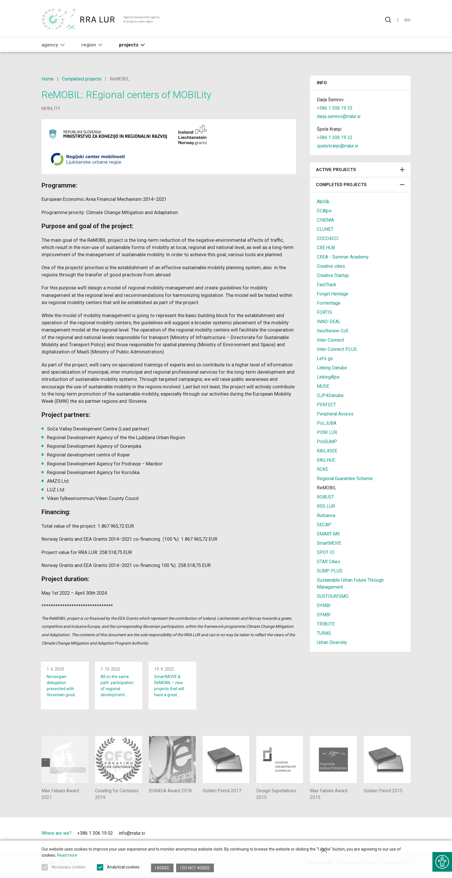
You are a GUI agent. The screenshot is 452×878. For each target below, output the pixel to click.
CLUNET (325, 229)
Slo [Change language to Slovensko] (407, 20)
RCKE (322, 469)
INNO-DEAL (329, 321)
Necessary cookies (68, 868)
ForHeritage (329, 303)
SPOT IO (325, 552)
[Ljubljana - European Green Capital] (390, 838)
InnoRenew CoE (333, 331)
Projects (133, 48)
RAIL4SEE (327, 451)
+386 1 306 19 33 (335, 108)
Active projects (360, 170)
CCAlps (324, 211)
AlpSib (323, 201)
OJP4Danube (330, 395)
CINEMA (325, 220)
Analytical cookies (123, 868)
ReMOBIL (326, 488)
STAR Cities (329, 561)
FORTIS (324, 312)
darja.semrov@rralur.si (339, 116)
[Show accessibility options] (442, 861)
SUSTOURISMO (333, 596)
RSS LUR (326, 506)
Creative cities (331, 266)
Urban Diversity (332, 642)
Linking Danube (332, 367)
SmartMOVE (329, 543)
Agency (54, 48)
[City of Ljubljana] (351, 838)
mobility (51, 108)
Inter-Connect (330, 340)
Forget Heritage (333, 294)
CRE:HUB (326, 247)
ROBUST (325, 497)
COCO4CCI (328, 238)
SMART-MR (328, 534)
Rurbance (326, 515)
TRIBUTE (326, 624)
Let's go (325, 358)
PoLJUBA (326, 423)
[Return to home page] (101, 20)
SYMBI (324, 605)
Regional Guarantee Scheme (345, 478)
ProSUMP (327, 441)
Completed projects (82, 79)
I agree (162, 868)
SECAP (324, 524)
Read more (67, 856)
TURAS (324, 633)
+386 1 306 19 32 (335, 137)
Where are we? (56, 837)
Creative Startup (333, 275)
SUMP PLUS (329, 571)
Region (93, 48)
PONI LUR (327, 432)
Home (48, 79)
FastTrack (326, 284)
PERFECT (326, 404)
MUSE (323, 386)
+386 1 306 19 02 (95, 837)
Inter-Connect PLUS (337, 349)
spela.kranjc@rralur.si (338, 146)
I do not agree (195, 868)
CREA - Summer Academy (343, 257)
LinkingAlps (328, 377)
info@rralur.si (132, 837)
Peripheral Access (335, 414)
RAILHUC (326, 460)
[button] (62, 48)
